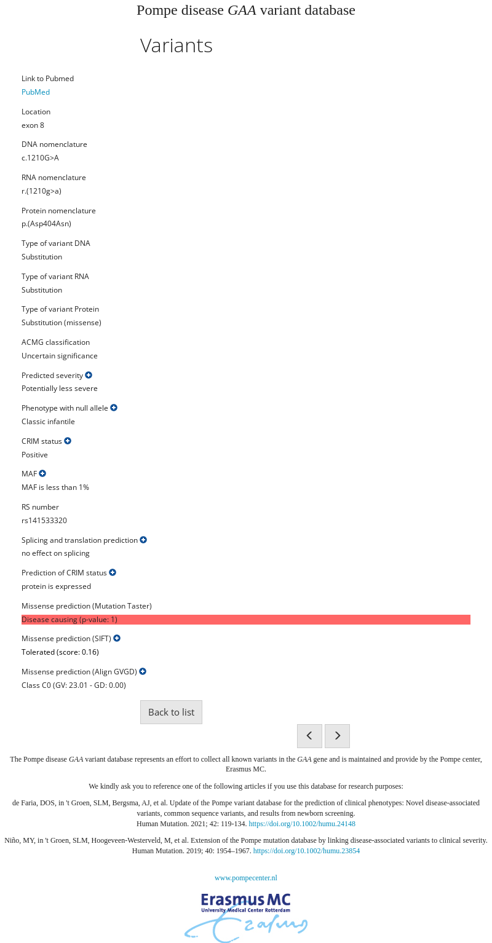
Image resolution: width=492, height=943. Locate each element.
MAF (34, 474)
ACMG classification (56, 342)
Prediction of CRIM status (69, 573)
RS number (40, 507)
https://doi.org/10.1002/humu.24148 (302, 823)
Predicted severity (57, 376)
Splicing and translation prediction (84, 540)
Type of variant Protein (60, 309)
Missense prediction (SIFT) (71, 639)
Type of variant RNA (55, 277)
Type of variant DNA (56, 243)
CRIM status (46, 441)
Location (36, 112)
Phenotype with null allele (69, 408)
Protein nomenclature (59, 211)
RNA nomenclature (54, 178)
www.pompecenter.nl (246, 878)
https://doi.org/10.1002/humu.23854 (306, 850)
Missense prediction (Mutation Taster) (87, 606)
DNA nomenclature (54, 144)
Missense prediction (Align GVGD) (84, 672)
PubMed (36, 92)
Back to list (171, 712)
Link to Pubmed (48, 79)
